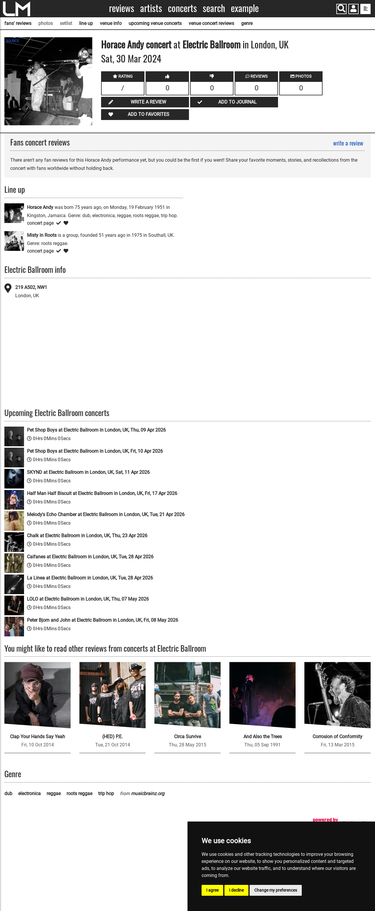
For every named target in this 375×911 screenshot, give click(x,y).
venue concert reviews (211, 23)
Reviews (121, 8)
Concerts (182, 8)
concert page (40, 223)
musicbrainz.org (147, 793)
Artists (151, 8)
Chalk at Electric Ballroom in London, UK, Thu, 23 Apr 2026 (87, 535)
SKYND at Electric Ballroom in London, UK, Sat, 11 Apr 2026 (88, 472)
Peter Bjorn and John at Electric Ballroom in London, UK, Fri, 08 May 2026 (102, 620)
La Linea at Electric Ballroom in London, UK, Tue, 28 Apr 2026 (90, 578)
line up (86, 23)
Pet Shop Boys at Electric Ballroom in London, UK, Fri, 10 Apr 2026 (95, 451)
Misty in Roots (42, 235)
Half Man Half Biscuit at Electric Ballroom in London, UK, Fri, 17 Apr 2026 (102, 493)
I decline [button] (236, 890)
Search (214, 8)
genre (247, 23)
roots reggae (79, 793)
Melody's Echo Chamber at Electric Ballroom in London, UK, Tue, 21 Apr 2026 (106, 514)
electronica (29, 793)
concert (157, 44)
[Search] (341, 9)
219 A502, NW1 (31, 287)
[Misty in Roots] (14, 241)
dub (8, 793)
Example (245, 8)
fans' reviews (17, 23)
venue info (111, 23)
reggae (54, 793)
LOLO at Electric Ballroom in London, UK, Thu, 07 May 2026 (88, 599)
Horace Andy (122, 44)
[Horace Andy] (14, 213)
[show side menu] (365, 9)
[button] (353, 9)
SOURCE (12, 41)
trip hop (106, 793)
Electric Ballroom (212, 44)
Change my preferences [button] (275, 890)
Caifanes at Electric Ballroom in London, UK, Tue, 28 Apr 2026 (90, 557)
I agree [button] (212, 890)
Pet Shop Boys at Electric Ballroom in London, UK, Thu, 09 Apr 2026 (96, 430)
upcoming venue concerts (155, 23)
